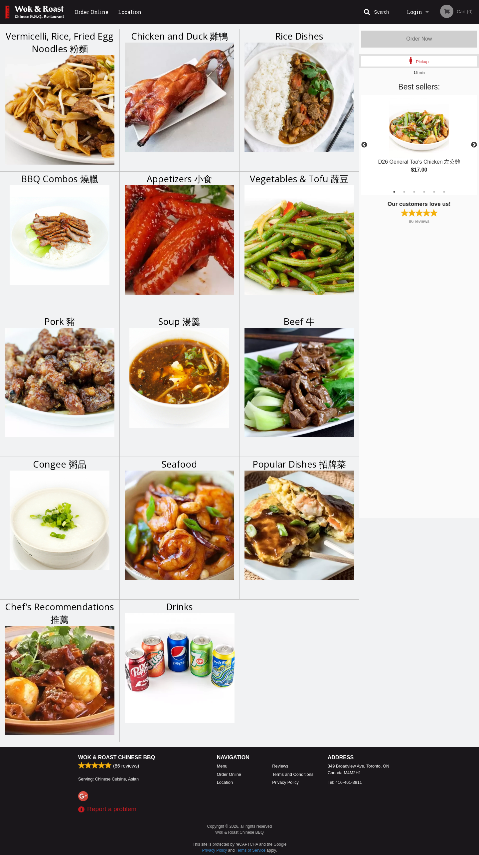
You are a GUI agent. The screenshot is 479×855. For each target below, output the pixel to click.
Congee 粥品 (59, 464)
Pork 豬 (59, 321)
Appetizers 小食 (179, 179)
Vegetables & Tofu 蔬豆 (299, 179)
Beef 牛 (299, 321)
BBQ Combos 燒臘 (59, 179)
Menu (222, 766)
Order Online (91, 11)
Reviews (280, 766)
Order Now (419, 39)
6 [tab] (444, 192)
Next (474, 145)
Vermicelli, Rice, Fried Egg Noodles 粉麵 (59, 42)
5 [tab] (434, 192)
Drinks (179, 607)
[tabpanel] (419, 141)
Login (414, 11)
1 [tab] (394, 192)
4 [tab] (424, 192)
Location (129, 11)
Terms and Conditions (292, 774)
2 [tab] (404, 192)
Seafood (179, 464)
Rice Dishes (299, 36)
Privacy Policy (285, 782)
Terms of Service (250, 850)
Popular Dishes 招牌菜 (299, 464)
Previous (364, 145)
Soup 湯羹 (179, 321)
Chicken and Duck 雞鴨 (179, 36)
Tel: (345, 782)
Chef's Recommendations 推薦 (59, 613)
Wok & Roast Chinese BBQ (116, 757)
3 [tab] (414, 192)
